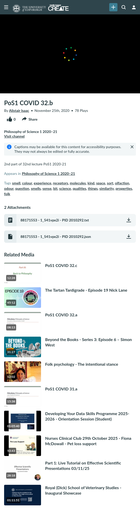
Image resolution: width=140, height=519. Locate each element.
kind (90, 183)
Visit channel (14, 136)
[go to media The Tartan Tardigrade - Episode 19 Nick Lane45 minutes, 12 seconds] (70, 297)
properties (124, 188)
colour (27, 183)
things (93, 188)
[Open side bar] (6, 7)
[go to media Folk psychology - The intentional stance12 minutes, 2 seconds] (70, 371)
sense (47, 188)
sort (110, 183)
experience (42, 183)
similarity (106, 188)
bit (55, 188)
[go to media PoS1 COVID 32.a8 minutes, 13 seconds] (70, 322)
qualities (79, 188)
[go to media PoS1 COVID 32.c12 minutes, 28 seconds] (70, 273)
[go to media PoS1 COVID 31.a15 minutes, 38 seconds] (70, 396)
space (100, 183)
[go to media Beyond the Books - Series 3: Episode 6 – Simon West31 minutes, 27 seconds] (70, 347)
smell (16, 183)
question (22, 188)
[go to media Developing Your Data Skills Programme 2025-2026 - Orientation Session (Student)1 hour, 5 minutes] (70, 421)
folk (7, 194)
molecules (78, 183)
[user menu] (134, 7)
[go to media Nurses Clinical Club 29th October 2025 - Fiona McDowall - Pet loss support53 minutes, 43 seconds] (70, 445)
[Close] (132, 147)
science (65, 188)
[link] (113, 7)
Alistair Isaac (19, 110)
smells (36, 188)
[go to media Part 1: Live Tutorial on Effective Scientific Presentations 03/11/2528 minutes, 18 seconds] (70, 470)
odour (9, 188)
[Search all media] (123, 7)
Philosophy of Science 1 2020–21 (48, 173)
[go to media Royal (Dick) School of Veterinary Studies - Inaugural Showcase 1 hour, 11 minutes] (70, 495)
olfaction (122, 183)
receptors (60, 183)
